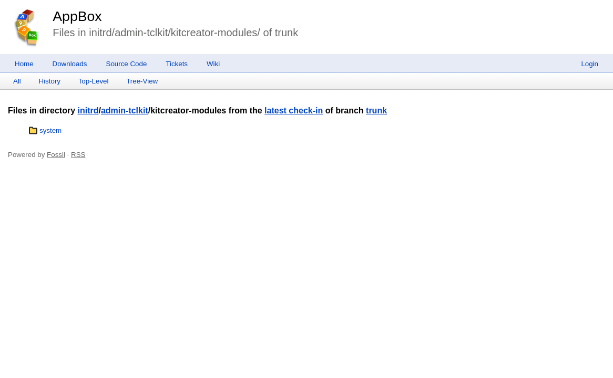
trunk (376, 110)
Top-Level (93, 81)
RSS (78, 155)
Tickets (177, 64)
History (49, 81)
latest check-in (293, 110)
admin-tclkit (124, 110)
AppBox (77, 16)
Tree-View (142, 81)
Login (589, 64)
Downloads (70, 64)
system (50, 130)
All (17, 81)
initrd (87, 110)
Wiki (213, 64)
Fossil (56, 155)
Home (24, 64)
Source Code (126, 64)
